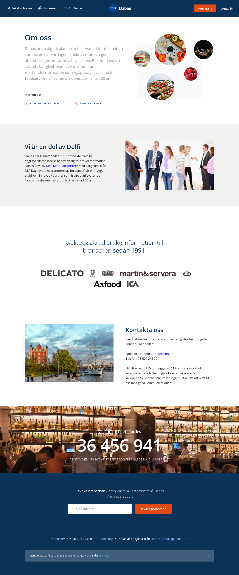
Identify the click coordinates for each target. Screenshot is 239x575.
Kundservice (60, 539)
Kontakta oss (90, 103)
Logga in (227, 8)
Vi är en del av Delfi (44, 103)
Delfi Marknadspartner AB (169, 539)
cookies (103, 555)
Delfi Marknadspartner (62, 166)
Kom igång (205, 8)
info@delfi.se (161, 354)
